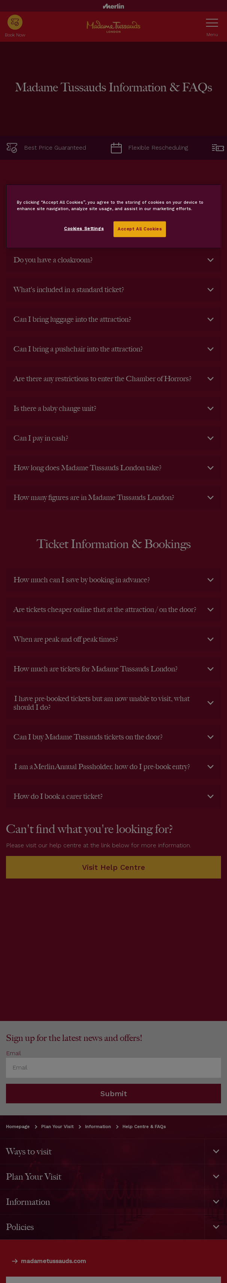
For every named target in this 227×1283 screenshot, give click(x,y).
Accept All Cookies (140, 229)
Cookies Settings (84, 228)
